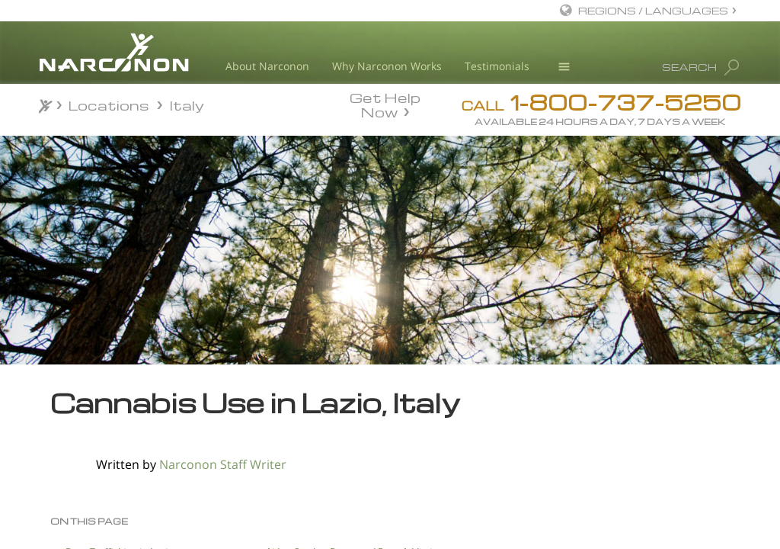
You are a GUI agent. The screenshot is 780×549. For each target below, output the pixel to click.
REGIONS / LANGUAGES (653, 10)
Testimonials (497, 66)
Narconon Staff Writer (222, 464)
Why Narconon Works (387, 66)
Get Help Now (385, 103)
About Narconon (267, 66)
